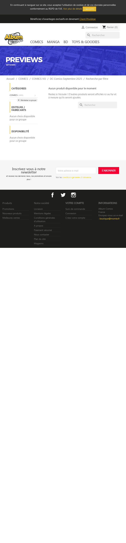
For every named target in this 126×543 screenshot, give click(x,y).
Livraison (38, 208)
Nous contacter (41, 234)
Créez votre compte (75, 217)
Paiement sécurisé (43, 230)
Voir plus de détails (72, 8)
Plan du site (40, 238)
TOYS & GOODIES (85, 41)
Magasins (38, 243)
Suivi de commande (75, 208)
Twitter (63, 195)
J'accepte (89, 9)
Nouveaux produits (11, 213)
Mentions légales (42, 213)
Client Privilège (87, 19)
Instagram (73, 195)
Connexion (70, 213)
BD (65, 41)
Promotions (8, 208)
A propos (38, 225)
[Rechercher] (102, 35)
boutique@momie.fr (110, 218)
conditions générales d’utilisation (76, 177)
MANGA (53, 41)
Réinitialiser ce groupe (28, 100)
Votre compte (74, 203)
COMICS (36, 41)
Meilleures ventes (11, 217)
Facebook (52, 195)
